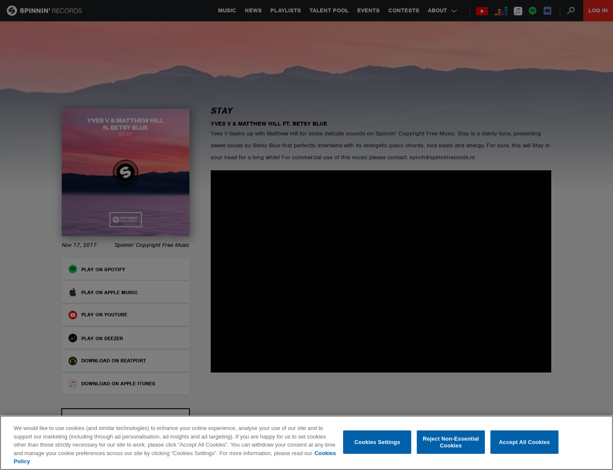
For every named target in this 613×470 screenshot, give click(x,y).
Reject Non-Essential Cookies (451, 442)
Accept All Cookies (524, 442)
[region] (306, 443)
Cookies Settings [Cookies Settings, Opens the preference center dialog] (378, 442)
